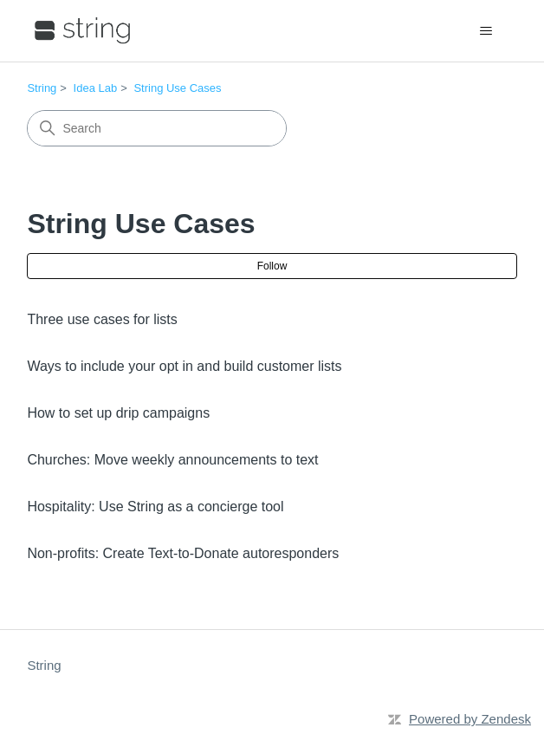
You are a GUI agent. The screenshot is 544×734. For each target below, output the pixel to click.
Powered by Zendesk (470, 718)
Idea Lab (96, 87)
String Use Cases (177, 87)
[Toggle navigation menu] (486, 31)
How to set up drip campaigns (118, 413)
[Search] (157, 128)
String (41, 87)
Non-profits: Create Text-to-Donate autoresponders (183, 553)
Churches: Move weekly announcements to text (172, 459)
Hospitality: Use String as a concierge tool (155, 506)
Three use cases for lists (102, 319)
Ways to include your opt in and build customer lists (184, 366)
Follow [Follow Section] (272, 266)
